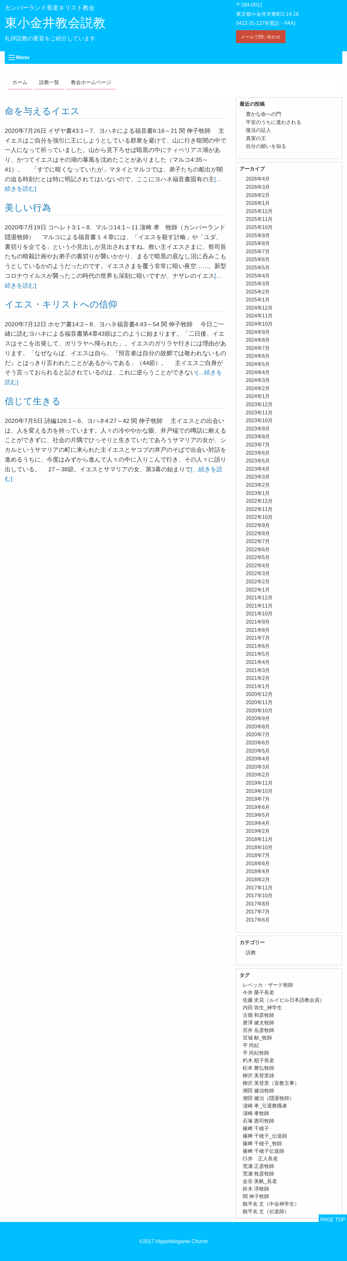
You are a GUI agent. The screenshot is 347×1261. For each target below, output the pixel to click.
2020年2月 (258, 774)
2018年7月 (258, 855)
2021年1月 (258, 686)
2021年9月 (258, 622)
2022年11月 (259, 509)
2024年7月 (258, 348)
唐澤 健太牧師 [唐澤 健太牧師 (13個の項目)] (258, 1022)
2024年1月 (258, 396)
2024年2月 (258, 388)
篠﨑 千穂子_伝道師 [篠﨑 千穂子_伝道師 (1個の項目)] (265, 1136)
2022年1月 (258, 589)
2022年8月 (258, 533)
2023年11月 (259, 412)
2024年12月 (259, 308)
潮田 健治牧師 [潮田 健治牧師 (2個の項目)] (258, 1090)
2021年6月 (258, 646)
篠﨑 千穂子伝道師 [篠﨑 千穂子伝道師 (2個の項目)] (263, 1151)
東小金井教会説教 (55, 23)
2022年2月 (258, 581)
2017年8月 (258, 903)
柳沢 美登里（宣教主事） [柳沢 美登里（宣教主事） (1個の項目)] (271, 1083)
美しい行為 (28, 208)
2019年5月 (258, 815)
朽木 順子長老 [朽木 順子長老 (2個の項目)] (258, 1060)
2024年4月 (258, 372)
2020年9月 (258, 718)
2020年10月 (259, 710)
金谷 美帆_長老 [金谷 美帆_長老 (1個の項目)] (260, 1181)
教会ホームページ (91, 82)
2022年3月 (258, 573)
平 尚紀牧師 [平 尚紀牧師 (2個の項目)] (256, 1053)
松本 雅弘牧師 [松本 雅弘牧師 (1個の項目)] (258, 1068)
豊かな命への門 (263, 114)
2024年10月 (259, 324)
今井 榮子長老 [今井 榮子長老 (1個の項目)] (258, 992)
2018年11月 (259, 839)
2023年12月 (259, 404)
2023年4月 (258, 469)
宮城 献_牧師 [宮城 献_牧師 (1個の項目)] (257, 1037)
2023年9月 (258, 428)
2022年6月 (258, 549)
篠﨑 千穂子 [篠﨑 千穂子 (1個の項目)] (256, 1128)
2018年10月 (259, 847)
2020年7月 (258, 734)
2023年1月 (258, 493)
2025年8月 (258, 243)
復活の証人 (258, 130)
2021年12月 (259, 597)
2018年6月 (258, 863)
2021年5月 (258, 654)
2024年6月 (258, 356)
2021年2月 (258, 678)
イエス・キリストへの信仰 (61, 304)
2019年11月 (259, 783)
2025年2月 (258, 291)
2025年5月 (258, 267)
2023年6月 (258, 453)
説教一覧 (49, 82)
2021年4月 (258, 662)
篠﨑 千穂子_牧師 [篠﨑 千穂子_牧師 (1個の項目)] (262, 1143)
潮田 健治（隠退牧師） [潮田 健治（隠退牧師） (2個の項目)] (268, 1098)
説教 (251, 952)
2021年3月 (258, 670)
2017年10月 (259, 895)
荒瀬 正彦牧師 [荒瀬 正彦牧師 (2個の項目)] (258, 1166)
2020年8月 (258, 726)
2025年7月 (258, 251)
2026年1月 (258, 203)
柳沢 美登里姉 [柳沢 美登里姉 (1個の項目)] (258, 1075)
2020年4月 (258, 758)
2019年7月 (258, 799)
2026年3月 (258, 187)
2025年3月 (258, 283)
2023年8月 (258, 436)
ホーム (19, 82)
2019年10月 (259, 791)
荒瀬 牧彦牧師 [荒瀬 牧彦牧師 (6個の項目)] (258, 1173)
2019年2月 (258, 831)
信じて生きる (33, 401)
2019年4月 (258, 823)
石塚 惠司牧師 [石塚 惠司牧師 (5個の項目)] (258, 1121)
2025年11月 (259, 219)
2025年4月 (258, 275)
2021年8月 (258, 630)
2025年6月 (258, 259)
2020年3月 (258, 767)
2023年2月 (258, 485)
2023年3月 (258, 476)
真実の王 (256, 138)
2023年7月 (258, 444)
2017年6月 (258, 919)
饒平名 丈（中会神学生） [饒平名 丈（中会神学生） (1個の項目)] (271, 1204)
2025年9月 (258, 235)
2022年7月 (258, 541)
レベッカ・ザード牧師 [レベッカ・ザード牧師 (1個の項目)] (268, 985)
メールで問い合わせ (260, 36)
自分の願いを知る (266, 146)
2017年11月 (259, 887)
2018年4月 (258, 871)
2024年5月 (258, 364)
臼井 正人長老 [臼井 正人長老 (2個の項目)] (260, 1158)
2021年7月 (258, 638)
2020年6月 (258, 742)
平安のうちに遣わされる (273, 122)
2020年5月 (258, 751)
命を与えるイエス (42, 111)
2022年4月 (258, 565)
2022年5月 (258, 557)
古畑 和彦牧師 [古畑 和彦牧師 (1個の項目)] (258, 1015)
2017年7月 (258, 911)
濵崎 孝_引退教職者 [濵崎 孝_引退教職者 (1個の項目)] (265, 1105)
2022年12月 (259, 501)
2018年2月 (258, 879)
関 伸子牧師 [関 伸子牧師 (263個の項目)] (256, 1196)
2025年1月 (258, 299)
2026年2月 (258, 195)
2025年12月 (259, 211)
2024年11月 (259, 315)
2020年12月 (259, 694)
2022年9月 (258, 525)
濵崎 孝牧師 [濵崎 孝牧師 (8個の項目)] (256, 1113)
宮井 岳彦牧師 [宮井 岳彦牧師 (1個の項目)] (258, 1030)
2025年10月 (259, 227)
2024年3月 (258, 380)
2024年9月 (258, 332)
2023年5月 (258, 460)
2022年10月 (259, 517)
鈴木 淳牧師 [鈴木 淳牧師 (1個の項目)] (256, 1188)
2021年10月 (259, 613)
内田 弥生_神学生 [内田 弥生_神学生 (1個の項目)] (262, 1007)
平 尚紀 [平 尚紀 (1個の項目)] (251, 1045)
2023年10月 (259, 420)
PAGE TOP (332, 1219)
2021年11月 (259, 605)
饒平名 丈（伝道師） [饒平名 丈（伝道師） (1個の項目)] (266, 1211)
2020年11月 (259, 702)
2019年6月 (258, 807)
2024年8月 (258, 340)
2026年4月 (258, 179)
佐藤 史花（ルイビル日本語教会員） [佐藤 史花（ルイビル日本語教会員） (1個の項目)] (284, 1000)
